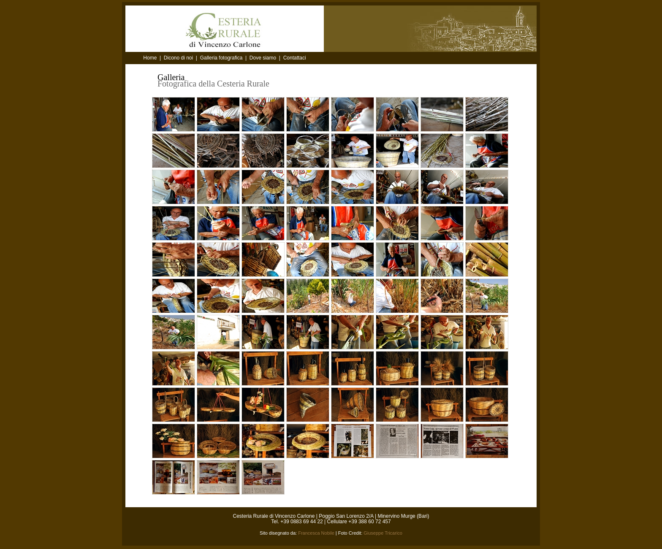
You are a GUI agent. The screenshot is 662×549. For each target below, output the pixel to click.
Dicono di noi (178, 58)
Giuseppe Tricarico (383, 532)
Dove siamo (263, 58)
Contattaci (294, 58)
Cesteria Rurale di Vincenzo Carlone (274, 516)
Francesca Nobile (316, 532)
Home (150, 58)
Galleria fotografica (221, 58)
